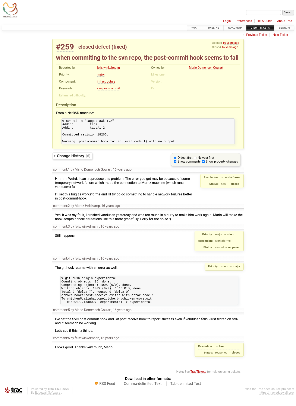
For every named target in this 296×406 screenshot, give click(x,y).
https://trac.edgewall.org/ (276, 402)
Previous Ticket (256, 35)
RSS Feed (107, 393)
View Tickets (260, 27)
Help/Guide (264, 21)
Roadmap (235, 27)
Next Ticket (280, 35)
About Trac (284, 21)
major (101, 74)
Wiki (194, 27)
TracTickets (198, 381)
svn (99, 88)
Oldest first (185, 162)
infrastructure (106, 81)
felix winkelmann (108, 68)
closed (86, 47)
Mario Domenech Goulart (206, 68)
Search (284, 27)
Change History (73, 160)
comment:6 (61, 348)
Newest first (206, 162)
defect (102, 47)
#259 (65, 46)
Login (227, 21)
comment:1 (61, 174)
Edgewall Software (47, 402)
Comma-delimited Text (143, 393)
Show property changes (222, 166)
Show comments (189, 166)
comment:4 (61, 263)
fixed (119, 47)
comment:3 (61, 231)
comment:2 (61, 210)
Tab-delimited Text (185, 393)
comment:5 (61, 319)
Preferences (244, 21)
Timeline (212, 27)
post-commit (111, 88)
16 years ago (231, 42)
